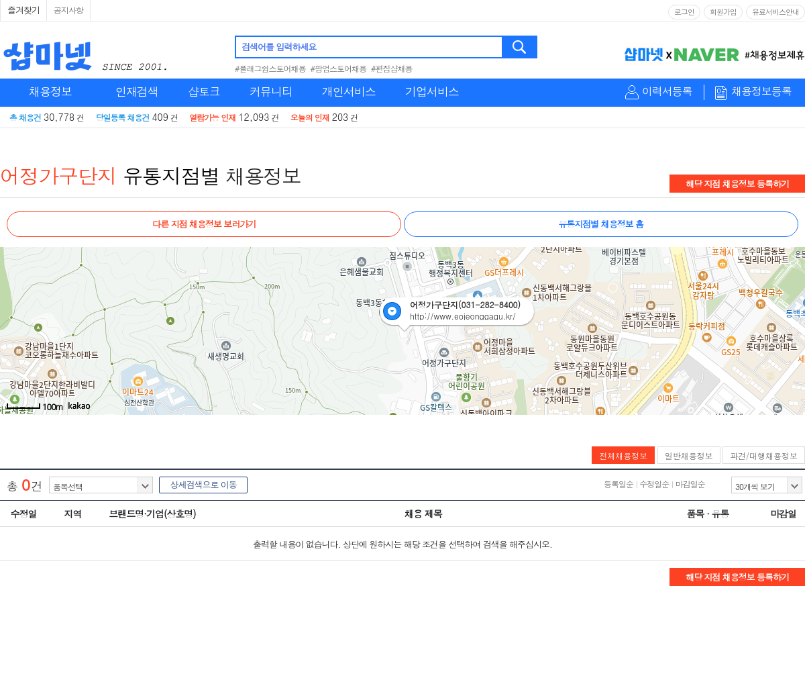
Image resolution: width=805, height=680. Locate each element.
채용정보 (50, 91)
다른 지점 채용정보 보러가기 (204, 223)
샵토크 (204, 91)
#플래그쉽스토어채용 (270, 68)
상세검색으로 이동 (203, 484)
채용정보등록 (761, 92)
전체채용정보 (623, 455)
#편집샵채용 (392, 68)
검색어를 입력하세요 (278, 46)
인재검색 (136, 91)
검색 (520, 47)
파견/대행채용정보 (764, 455)
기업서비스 (432, 91)
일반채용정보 (689, 455)
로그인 (684, 12)
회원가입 (723, 12)
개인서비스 (349, 91)
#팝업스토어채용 (339, 68)
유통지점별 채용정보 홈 (600, 223)
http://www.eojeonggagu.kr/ (463, 316)
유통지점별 (171, 175)
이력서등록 (667, 92)
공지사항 (68, 9)
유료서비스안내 (775, 12)
